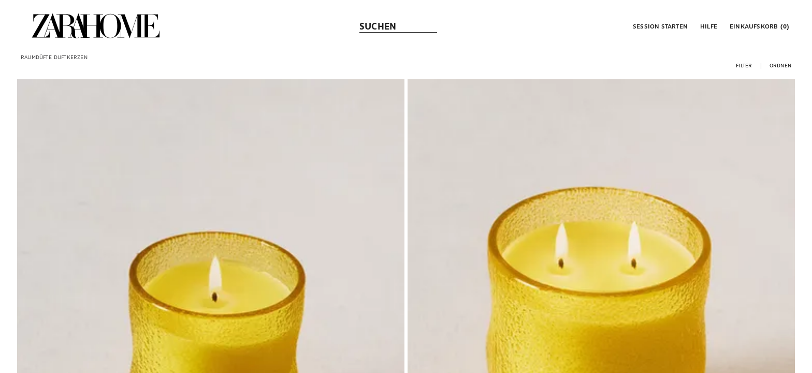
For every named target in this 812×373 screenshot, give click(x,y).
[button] (659, 26)
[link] (96, 25)
